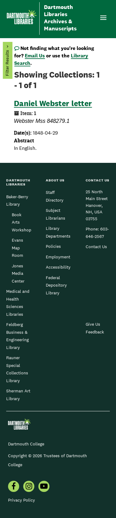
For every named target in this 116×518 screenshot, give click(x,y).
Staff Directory (54, 196)
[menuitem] (13, 487)
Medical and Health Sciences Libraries (17, 302)
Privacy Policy (21, 500)
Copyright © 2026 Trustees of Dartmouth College (47, 460)
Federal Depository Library (56, 285)
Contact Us (96, 246)
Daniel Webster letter (53, 103)
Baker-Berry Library (17, 200)
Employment (58, 257)
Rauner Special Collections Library (17, 369)
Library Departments (58, 232)
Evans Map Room (17, 247)
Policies (53, 246)
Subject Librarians (55, 214)
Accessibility (58, 267)
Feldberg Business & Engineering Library (17, 336)
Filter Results (7, 63)
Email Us (35, 55)
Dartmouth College (26, 444)
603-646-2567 (97, 232)
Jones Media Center (18, 273)
